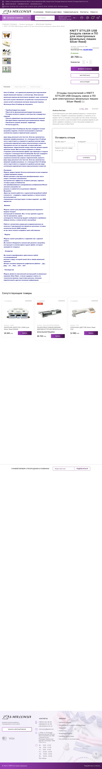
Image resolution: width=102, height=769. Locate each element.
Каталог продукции (26, 24)
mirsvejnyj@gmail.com (46, 729)
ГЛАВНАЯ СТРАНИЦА (9, 24)
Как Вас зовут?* (60, 141)
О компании (38, 12)
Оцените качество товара (63, 148)
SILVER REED (88, 49)
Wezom (97, 766)
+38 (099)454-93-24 (36, 4)
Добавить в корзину (85, 69)
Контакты (84, 12)
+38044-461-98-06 (10, 4)
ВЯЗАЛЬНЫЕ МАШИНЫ (43, 24)
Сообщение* (82, 141)
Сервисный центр (70, 12)
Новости (94, 12)
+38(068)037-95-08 (23, 4)
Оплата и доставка (53, 12)
